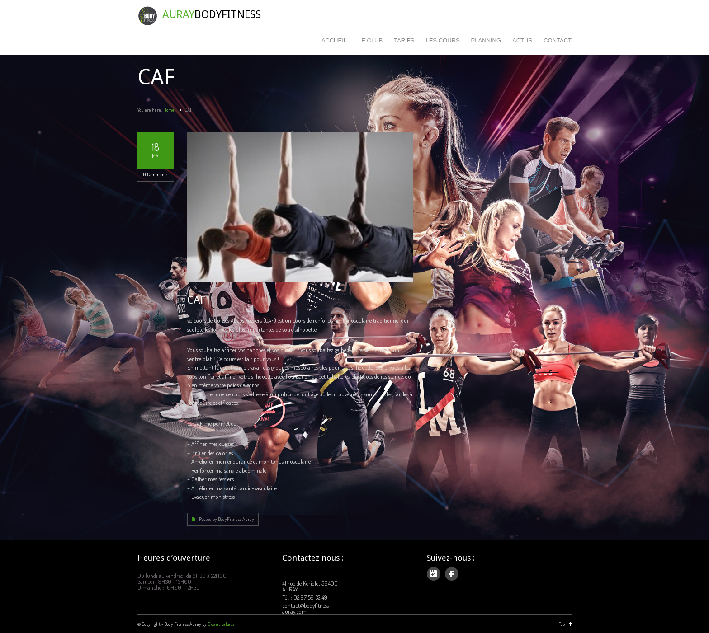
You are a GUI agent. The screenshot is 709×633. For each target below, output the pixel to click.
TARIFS (404, 40)
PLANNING (486, 40)
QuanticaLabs (221, 624)
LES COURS (442, 40)
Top (562, 624)
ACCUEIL (334, 40)
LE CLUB (370, 40)
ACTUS (522, 40)
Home (169, 110)
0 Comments (155, 174)
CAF (196, 300)
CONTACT (558, 40)
